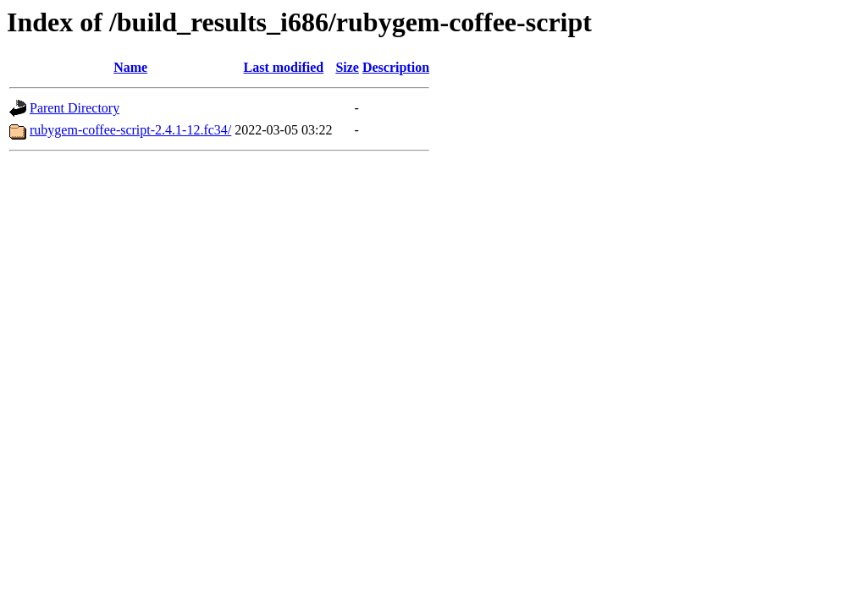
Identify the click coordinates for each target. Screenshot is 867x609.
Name (130, 67)
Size (347, 67)
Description (395, 67)
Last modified (284, 67)
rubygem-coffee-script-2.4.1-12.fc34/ (130, 130)
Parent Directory (74, 108)
